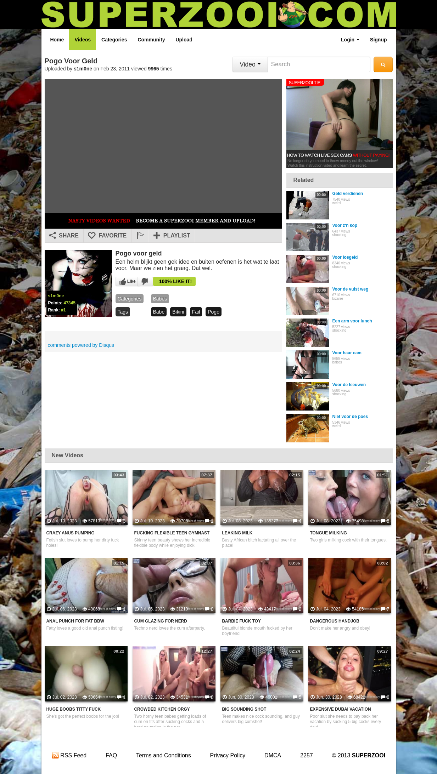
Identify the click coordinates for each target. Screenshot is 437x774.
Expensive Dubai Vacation (340, 709)
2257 (306, 755)
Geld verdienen (347, 193)
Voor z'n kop (345, 225)
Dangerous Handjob (334, 621)
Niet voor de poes (350, 416)
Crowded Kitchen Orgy (162, 709)
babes (160, 299)
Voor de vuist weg (350, 289)
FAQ (111, 755)
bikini (178, 312)
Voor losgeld (345, 257)
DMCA (272, 755)
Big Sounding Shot (244, 709)
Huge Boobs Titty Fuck (73, 709)
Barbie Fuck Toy (241, 621)
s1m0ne (83, 68)
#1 (63, 310)
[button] (140, 235)
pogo (213, 312)
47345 (69, 302)
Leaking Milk (237, 533)
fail (196, 312)
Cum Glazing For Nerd (160, 621)
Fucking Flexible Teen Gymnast (172, 533)
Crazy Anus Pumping (70, 533)
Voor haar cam (347, 352)
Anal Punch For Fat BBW (75, 621)
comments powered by (81, 345)
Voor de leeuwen (349, 384)
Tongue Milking (328, 533)
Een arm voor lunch (352, 321)
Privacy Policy (228, 755)
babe (159, 312)
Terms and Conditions (163, 755)
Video (250, 64)
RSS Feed (69, 755)
